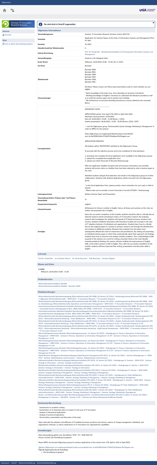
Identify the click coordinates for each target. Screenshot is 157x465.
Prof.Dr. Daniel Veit (45, 258)
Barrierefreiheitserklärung (46, 463)
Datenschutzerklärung (27, 463)
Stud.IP (14, 463)
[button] (153, 23)
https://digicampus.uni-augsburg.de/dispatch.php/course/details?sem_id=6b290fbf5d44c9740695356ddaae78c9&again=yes (87, 447)
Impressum (5, 463)
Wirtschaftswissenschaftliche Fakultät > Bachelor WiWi (59, 286)
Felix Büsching (94, 258)
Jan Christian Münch (63, 258)
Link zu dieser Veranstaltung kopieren (19, 44)
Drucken (8, 35)
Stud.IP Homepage (148, 9)
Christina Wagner (108, 258)
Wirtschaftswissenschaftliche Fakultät (52, 284)
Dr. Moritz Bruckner (80, 258)
